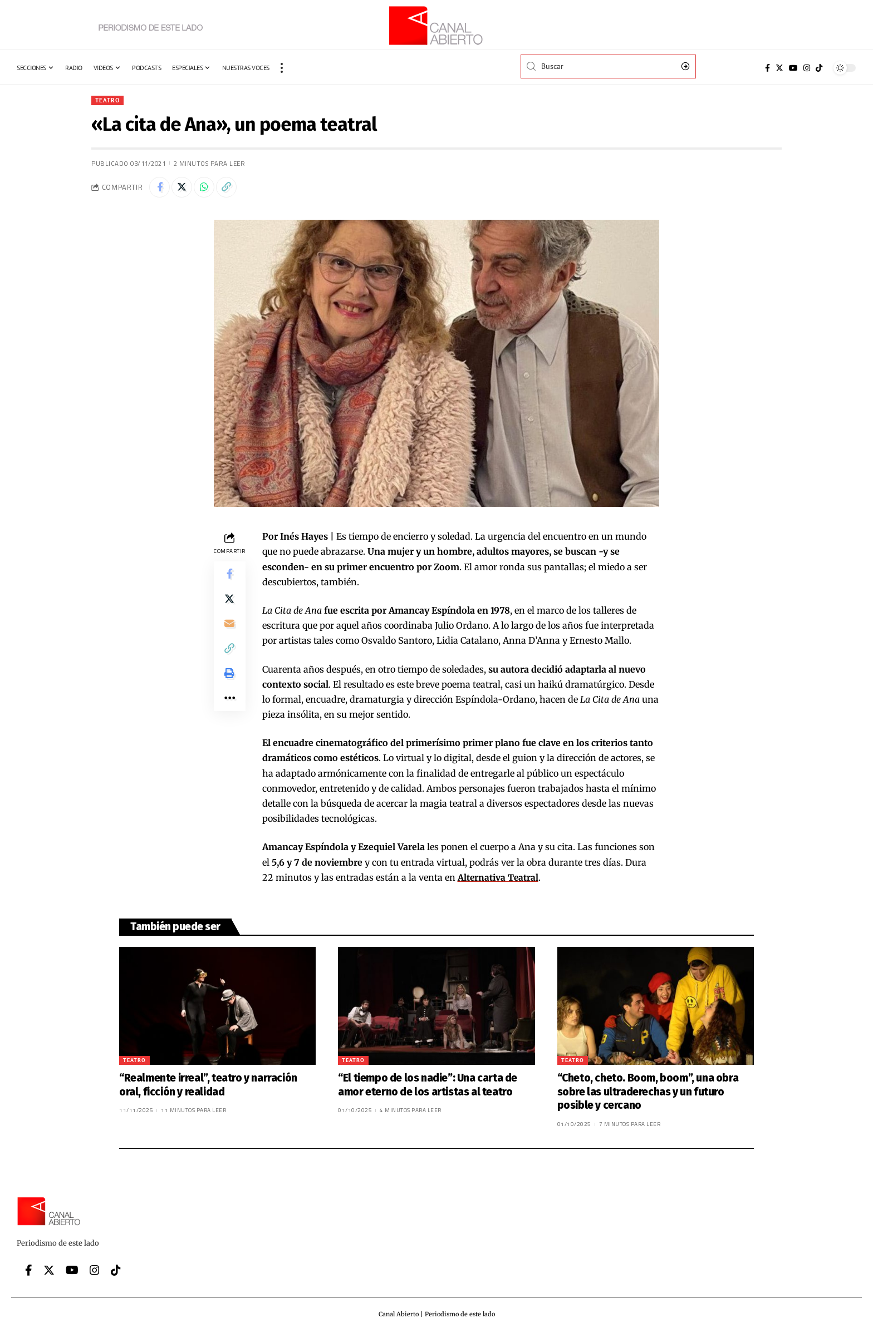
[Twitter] (779, 68)
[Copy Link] (232, 188)
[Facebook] (767, 68)
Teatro (108, 100)
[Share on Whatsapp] (208, 188)
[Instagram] (807, 68)
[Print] (229, 683)
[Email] (229, 630)
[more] (281, 68)
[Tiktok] (819, 68)
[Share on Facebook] (160, 188)
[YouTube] (793, 68)
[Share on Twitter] (184, 188)
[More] (229, 710)
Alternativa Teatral (498, 879)
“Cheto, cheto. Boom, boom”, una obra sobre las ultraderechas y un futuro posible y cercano (648, 1094)
